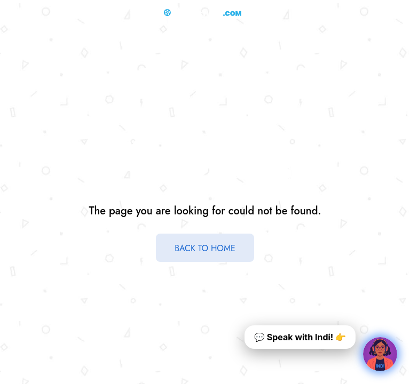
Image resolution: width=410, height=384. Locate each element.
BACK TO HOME (205, 248)
